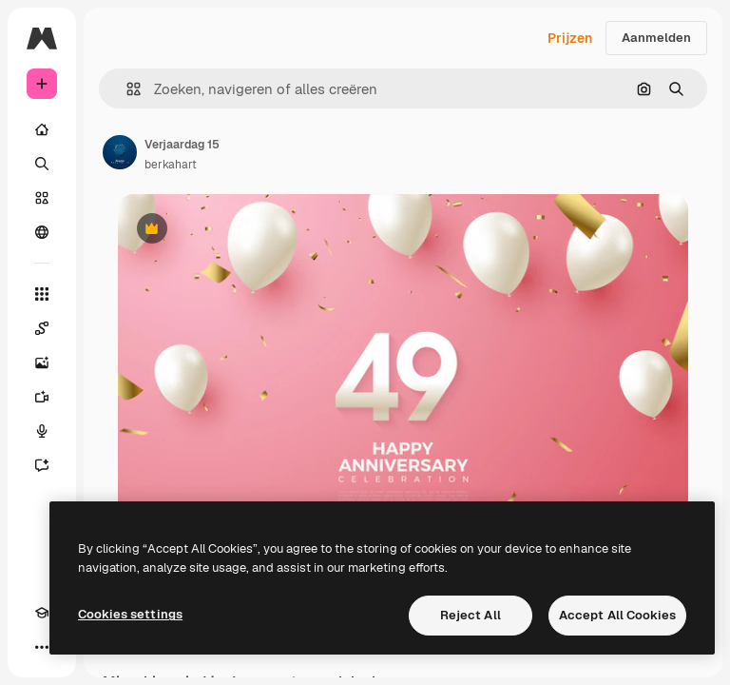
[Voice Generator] (42, 431)
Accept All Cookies (617, 615)
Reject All (470, 615)
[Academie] (42, 612)
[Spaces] (42, 328)
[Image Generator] (42, 362)
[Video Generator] (42, 397)
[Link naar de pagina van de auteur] (120, 152)
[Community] (42, 232)
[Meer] (42, 647)
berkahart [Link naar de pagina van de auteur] (170, 164)
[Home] (42, 129)
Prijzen (570, 38)
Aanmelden (656, 37)
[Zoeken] (42, 163)
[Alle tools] (42, 294)
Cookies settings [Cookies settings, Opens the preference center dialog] (130, 614)
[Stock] (42, 198)
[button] (126, 89)
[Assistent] (42, 465)
